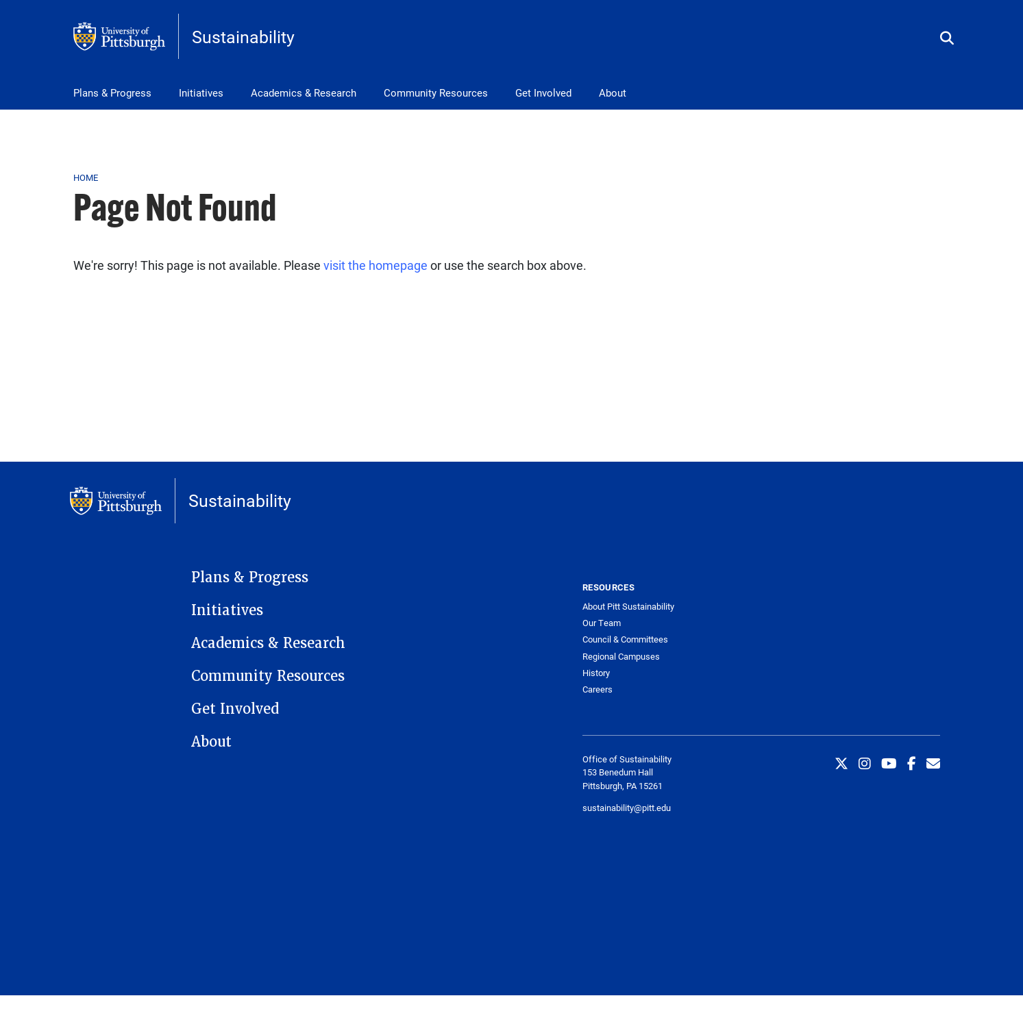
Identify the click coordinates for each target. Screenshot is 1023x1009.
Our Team (601, 623)
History (596, 673)
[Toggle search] (947, 38)
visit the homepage (375, 265)
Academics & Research (303, 92)
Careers (597, 689)
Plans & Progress (112, 92)
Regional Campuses (621, 656)
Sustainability (243, 36)
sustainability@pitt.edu (626, 807)
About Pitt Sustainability (628, 606)
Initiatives (201, 92)
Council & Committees (625, 639)
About (612, 92)
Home (86, 177)
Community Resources (436, 92)
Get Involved (543, 92)
